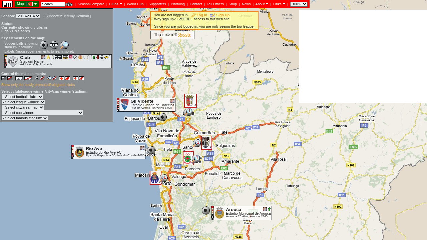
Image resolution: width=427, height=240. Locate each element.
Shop (233, 4)
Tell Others (215, 4)
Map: (21, 4)
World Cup (135, 4)
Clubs (113, 4)
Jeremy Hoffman (76, 16)
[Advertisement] (363, 56)
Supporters (157, 4)
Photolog (178, 4)
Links (277, 4)
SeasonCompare (91, 4)
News (246, 4)
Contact (196, 4)
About (260, 4)
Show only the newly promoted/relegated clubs (38, 85)
